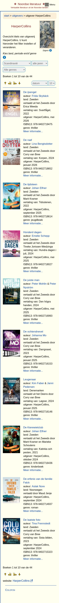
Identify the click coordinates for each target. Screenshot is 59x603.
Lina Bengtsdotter (42, 143)
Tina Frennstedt (41, 523)
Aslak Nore (38, 486)
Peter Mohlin (39, 283)
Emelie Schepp (41, 235)
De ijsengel (29, 92)
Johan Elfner (39, 188)
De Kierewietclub (33, 427)
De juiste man (31, 280)
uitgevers (17, 15)
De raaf (27, 140)
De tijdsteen (30, 184)
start (6, 15)
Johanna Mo (39, 335)
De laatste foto (31, 519)
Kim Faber (38, 383)
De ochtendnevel (33, 331)
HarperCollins (21, 580)
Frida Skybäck (40, 95)
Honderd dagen (32, 232)
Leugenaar (29, 379)
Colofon (10, 589)
